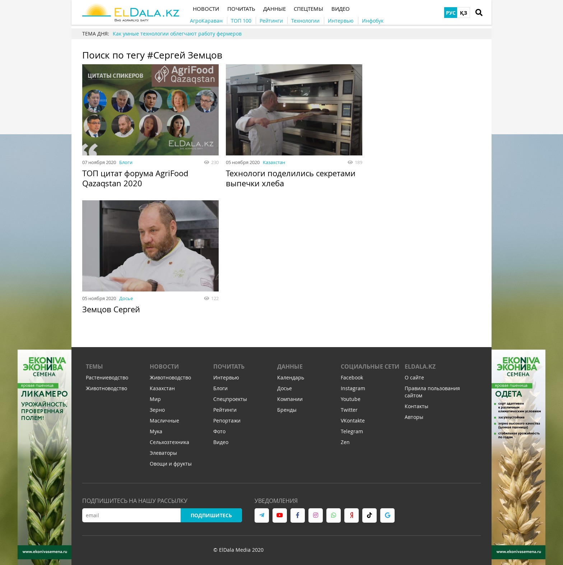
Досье (126, 298)
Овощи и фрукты (171, 464)
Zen (345, 442)
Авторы (414, 417)
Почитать (229, 367)
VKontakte (353, 420)
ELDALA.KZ (420, 367)
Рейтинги (225, 410)
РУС (451, 12)
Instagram (353, 388)
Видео (220, 442)
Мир (155, 399)
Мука (156, 431)
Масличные (164, 420)
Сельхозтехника (169, 442)
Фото (219, 431)
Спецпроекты (230, 399)
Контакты (416, 406)
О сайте (414, 377)
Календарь (290, 377)
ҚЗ (463, 12)
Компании (290, 399)
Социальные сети (370, 367)
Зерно (157, 410)
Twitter (349, 410)
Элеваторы (163, 453)
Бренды (287, 410)
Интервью (226, 377)
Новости (164, 367)
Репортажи (227, 420)
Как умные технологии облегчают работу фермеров (177, 33)
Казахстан (274, 162)
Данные (290, 367)
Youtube (350, 399)
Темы (94, 367)
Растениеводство (107, 377)
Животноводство (106, 388)
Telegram (352, 431)
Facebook (352, 377)
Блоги (125, 162)
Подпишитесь (211, 515)
